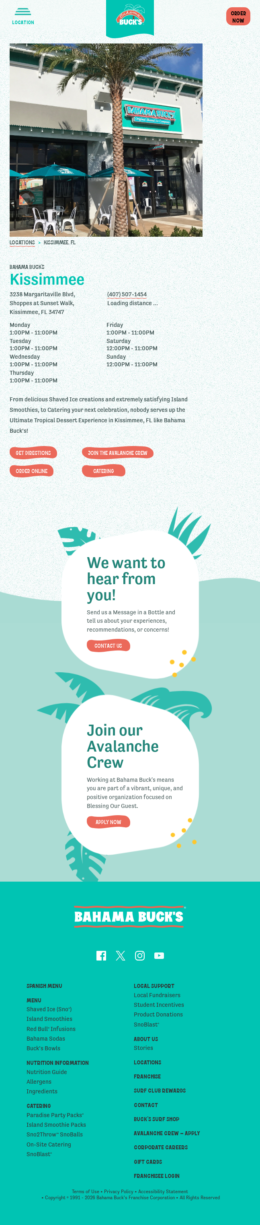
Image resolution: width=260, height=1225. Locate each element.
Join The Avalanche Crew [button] (117, 452)
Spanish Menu (44, 988)
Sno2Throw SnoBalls (55, 1137)
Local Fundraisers (157, 998)
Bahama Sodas (46, 1041)
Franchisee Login (157, 1178)
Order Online (31, 470)
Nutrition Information (58, 1065)
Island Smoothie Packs (56, 1127)
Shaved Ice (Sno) (49, 1012)
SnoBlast (39, 1157)
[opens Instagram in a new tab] (140, 959)
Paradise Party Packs (55, 1118)
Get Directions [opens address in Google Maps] (33, 452)
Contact (146, 1107)
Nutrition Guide (47, 1075)
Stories (143, 1050)
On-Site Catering (49, 1147)
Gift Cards (148, 1164)
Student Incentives (159, 1007)
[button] (22, 12)
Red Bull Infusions (51, 1032)
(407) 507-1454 (127, 294)
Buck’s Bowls (43, 1051)
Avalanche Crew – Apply (167, 1135)
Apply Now (108, 822)
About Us (146, 1041)
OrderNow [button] (238, 16)
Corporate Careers (161, 1150)
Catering (103, 470)
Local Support (154, 988)
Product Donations (158, 1017)
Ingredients (42, 1094)
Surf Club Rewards (160, 1093)
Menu (34, 1003)
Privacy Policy (118, 1195)
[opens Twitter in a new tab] (120, 959)
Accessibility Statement (163, 1195)
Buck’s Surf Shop (156, 1121)
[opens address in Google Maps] (57, 303)
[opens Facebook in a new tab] (101, 959)
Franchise (147, 1079)
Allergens (39, 1084)
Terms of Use (85, 1195)
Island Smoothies (49, 1022)
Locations (22, 242)
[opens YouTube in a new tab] (159, 959)
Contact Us (108, 646)
